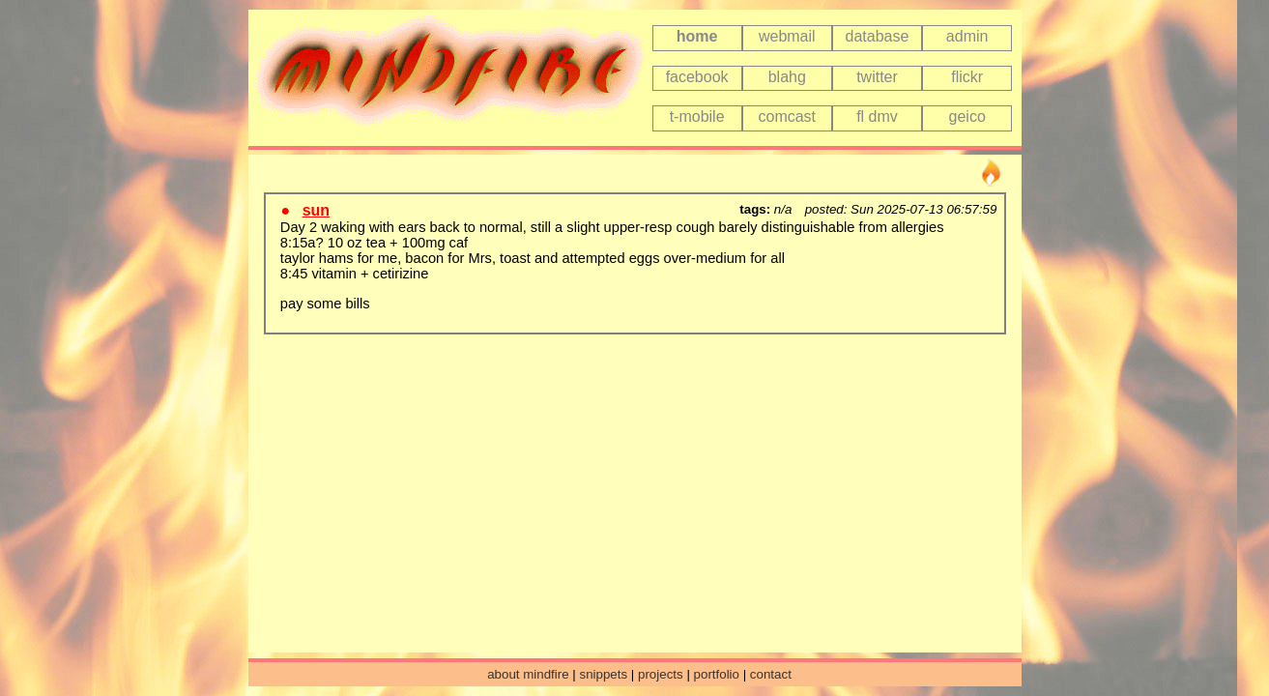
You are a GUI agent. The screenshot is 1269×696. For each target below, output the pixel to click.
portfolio (716, 674)
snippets (603, 674)
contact (771, 674)
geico (967, 116)
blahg (787, 77)
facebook (697, 77)
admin (967, 36)
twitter (877, 77)
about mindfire (527, 674)
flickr (967, 77)
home (697, 36)
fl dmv (877, 116)
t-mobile (697, 116)
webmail (787, 36)
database (877, 36)
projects (660, 674)
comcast (787, 116)
